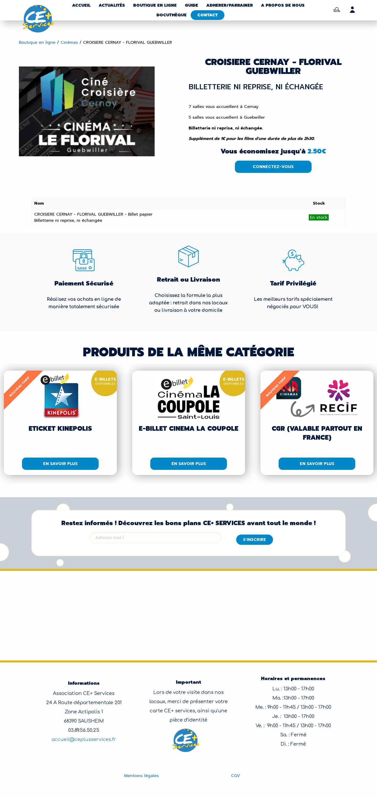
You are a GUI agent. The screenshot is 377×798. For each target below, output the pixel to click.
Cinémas (69, 42)
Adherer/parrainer (229, 5)
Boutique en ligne (155, 5)
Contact (207, 15)
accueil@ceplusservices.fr (84, 739)
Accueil (81, 5)
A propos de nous (283, 5)
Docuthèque (171, 15)
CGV (235, 776)
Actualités (112, 5)
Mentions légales (141, 776)
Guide (191, 5)
